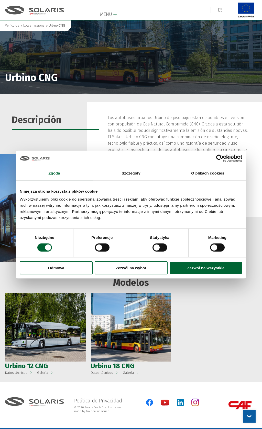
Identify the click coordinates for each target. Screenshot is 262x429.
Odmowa (56, 268)
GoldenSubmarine (97, 411)
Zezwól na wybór (131, 268)
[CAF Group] (240, 405)
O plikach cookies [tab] (207, 173)
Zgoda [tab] (54, 173)
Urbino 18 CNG (112, 366)
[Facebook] (149, 402)
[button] (45, 327)
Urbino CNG (57, 25)
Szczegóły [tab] (131, 173)
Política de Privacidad (98, 401)
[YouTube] (165, 404)
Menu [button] (108, 14)
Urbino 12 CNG (26, 366)
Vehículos (12, 25)
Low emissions (33, 25)
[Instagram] (195, 405)
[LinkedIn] (180, 402)
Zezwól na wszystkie (206, 268)
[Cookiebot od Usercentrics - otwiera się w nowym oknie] (220, 158)
